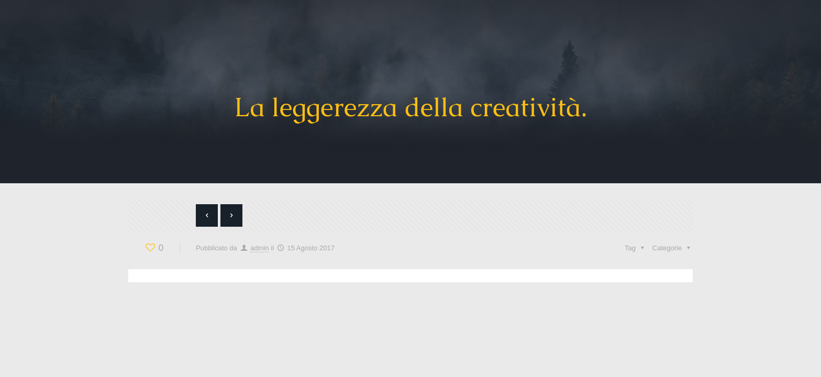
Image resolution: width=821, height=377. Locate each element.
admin (259, 248)
